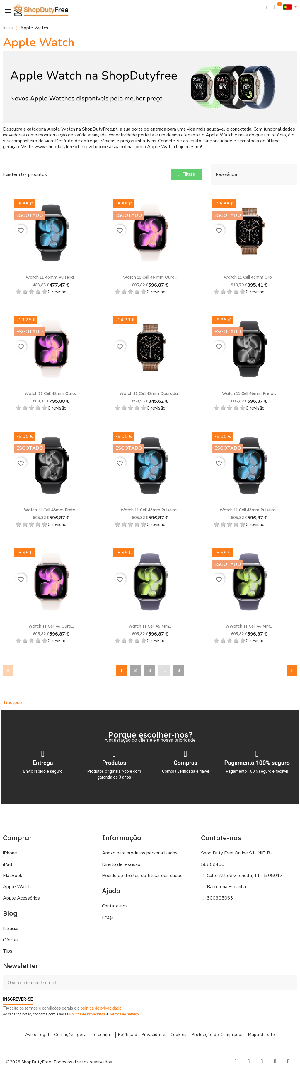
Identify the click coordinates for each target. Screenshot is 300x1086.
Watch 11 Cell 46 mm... (150, 626)
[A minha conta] (274, 7)
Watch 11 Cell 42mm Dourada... (150, 393)
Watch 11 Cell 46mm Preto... (249, 393)
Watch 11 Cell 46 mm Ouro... (150, 277)
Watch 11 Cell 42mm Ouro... (51, 393)
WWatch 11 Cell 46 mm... (249, 626)
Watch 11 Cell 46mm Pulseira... (150, 510)
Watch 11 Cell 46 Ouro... (51, 626)
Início (8, 28)
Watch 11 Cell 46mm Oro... (249, 277)
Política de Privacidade (87, 1014)
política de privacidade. (101, 1008)
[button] (266, 7)
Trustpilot (13, 702)
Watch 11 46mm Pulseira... (51, 277)
